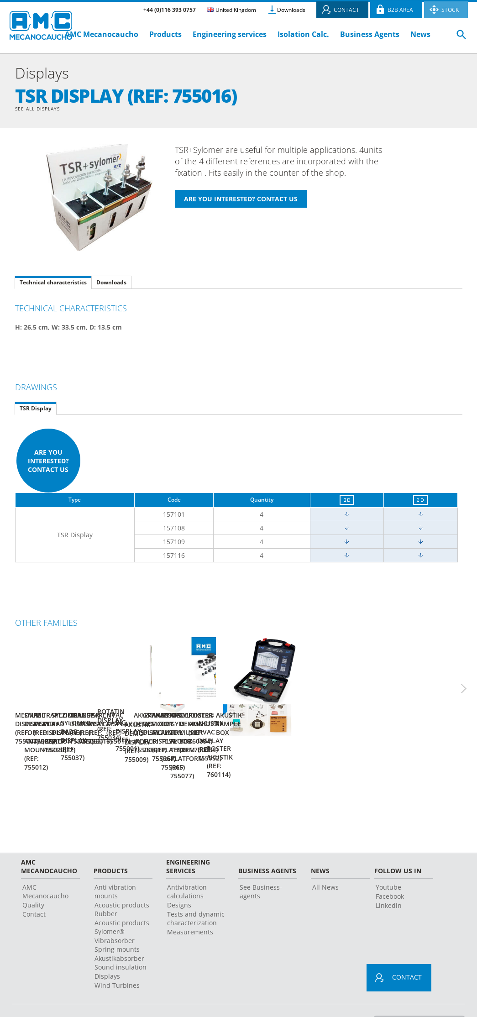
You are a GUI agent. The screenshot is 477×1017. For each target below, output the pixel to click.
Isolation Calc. (303, 34)
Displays (107, 950)
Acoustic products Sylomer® (121, 901)
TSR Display (36, 410)
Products (165, 34)
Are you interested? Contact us (48, 462)
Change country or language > (415, 996)
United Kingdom (231, 10)
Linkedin (389, 879)
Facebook (390, 870)
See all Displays (41, 109)
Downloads (291, 10)
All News (325, 861)
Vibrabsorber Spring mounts (117, 919)
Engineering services (230, 34)
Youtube (388, 861)
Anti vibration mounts (115, 865)
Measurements (190, 906)
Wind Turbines (117, 959)
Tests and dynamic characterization (196, 892)
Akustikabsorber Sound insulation (120, 936)
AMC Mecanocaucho (101, 34)
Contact (34, 888)
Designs (179, 879)
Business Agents (369, 34)
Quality (33, 879)
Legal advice (223, 996)
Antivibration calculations (187, 865)
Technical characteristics (53, 284)
